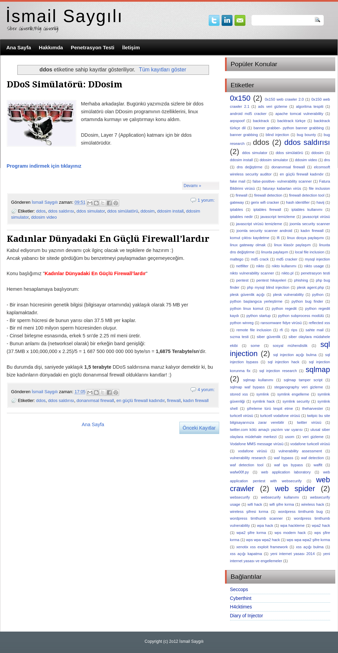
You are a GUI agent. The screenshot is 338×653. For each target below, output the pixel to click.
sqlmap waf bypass (247, 387)
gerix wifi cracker (265, 202)
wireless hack (312, 504)
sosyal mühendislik (290, 346)
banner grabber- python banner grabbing (289, 128)
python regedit (284, 308)
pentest (242, 280)
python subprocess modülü (301, 316)
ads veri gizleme (272, 106)
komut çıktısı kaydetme (250, 238)
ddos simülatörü (122, 211)
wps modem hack (290, 533)
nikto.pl (287, 273)
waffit (317, 465)
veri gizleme (313, 437)
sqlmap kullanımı (258, 380)
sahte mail (315, 330)
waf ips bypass (288, 465)
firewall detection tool (306, 195)
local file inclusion (309, 252)
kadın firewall (196, 400)
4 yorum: (205, 389)
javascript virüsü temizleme (259, 224)
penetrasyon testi (315, 273)
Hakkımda (51, 47)
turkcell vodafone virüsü (280, 416)
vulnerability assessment (300, 451)
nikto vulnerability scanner (252, 273)
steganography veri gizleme (298, 387)
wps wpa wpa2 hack (263, 540)
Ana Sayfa (18, 47)
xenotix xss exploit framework (262, 547)
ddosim (148, 211)
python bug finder (307, 301)
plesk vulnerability (288, 294)
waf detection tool (246, 465)
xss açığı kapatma (246, 554)
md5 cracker (286, 259)
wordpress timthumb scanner (256, 518)
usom (289, 437)
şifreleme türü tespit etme (270, 408)
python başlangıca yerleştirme (256, 301)
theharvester (312, 408)
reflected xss (319, 323)
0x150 (240, 98)
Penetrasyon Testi (92, 47)
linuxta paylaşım (274, 252)
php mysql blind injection (268, 287)
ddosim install (170, 211)
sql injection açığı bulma (294, 355)
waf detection (312, 458)
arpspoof (237, 121)
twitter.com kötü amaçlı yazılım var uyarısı (266, 430)
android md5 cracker (248, 114)
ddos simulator (91, 211)
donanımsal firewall (95, 400)
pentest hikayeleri (271, 280)
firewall (174, 400)
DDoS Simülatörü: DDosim (64, 84)
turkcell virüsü (241, 416)
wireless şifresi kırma (249, 511)
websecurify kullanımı (280, 497)
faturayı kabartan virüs (282, 188)
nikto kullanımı (284, 266)
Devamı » (192, 185)
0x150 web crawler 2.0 (284, 99)
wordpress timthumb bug (300, 511)
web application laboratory (285, 472)
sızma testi (239, 337)
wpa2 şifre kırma (251, 533)
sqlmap (318, 369)
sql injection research (278, 371)
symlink (262, 394)
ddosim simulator (274, 160)
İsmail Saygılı (65, 16)
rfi (281, 330)
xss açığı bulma (309, 547)
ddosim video (44, 217)
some (255, 346)
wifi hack (254, 504)
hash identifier (297, 202)
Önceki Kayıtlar (199, 428)
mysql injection (317, 259)
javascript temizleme (277, 217)
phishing (301, 280)
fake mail (237, 181)
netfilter (242, 266)
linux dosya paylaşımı (305, 238)
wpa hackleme (292, 525)
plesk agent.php (310, 287)
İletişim (131, 47)
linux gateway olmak (248, 245)
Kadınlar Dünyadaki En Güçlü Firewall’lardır (108, 239)
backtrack (261, 121)
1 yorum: (205, 200)
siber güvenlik (268, 337)
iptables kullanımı (306, 209)
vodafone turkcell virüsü (310, 444)
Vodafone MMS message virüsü (257, 444)
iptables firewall (267, 209)
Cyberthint (241, 598)
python (317, 294)
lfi (278, 238)
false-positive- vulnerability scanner (282, 181)
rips (294, 330)
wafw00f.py (239, 472)
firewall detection (268, 195)
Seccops (239, 589)
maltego (236, 259)
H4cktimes (241, 606)
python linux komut (246, 308)
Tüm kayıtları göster (162, 69)
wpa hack (265, 525)
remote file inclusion (254, 330)
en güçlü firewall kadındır (140, 400)
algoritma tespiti (309, 106)
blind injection (277, 135)
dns (327, 160)
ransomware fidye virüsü (281, 323)
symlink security (296, 401)
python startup (258, 316)
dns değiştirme (249, 167)
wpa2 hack (321, 525)
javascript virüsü (316, 217)
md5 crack (260, 259)
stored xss (239, 394)
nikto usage (314, 266)
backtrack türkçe (291, 121)
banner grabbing (244, 135)
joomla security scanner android (264, 231)
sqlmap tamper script (303, 380)
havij (320, 202)
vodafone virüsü (252, 451)
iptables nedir (241, 217)
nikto (260, 266)
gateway (237, 202)
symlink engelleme (293, 394)
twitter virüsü (309, 422)
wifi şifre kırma (281, 504)
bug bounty (306, 135)
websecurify (240, 497)
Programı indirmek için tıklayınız (44, 166)
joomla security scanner (310, 224)
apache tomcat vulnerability (299, 114)
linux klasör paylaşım (292, 245)
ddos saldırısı (61, 211)
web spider (295, 488)
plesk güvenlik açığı (247, 294)
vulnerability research (248, 458)
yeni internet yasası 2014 (292, 554)
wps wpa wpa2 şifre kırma (308, 540)
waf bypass (283, 458)
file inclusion (319, 188)
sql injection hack (284, 362)
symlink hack (264, 401)
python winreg (242, 323)
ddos (41, 211)
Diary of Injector (246, 615)
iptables (236, 209)
